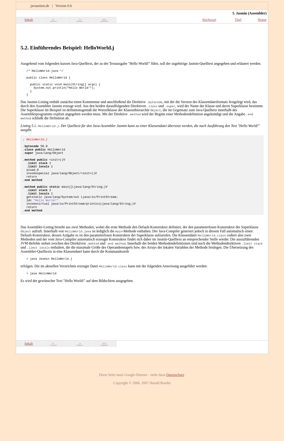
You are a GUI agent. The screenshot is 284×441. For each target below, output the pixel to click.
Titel (238, 20)
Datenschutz (175, 396)
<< (104, 20)
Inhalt (29, 20)
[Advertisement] (213, 32)
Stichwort (209, 20)
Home (262, 20)
